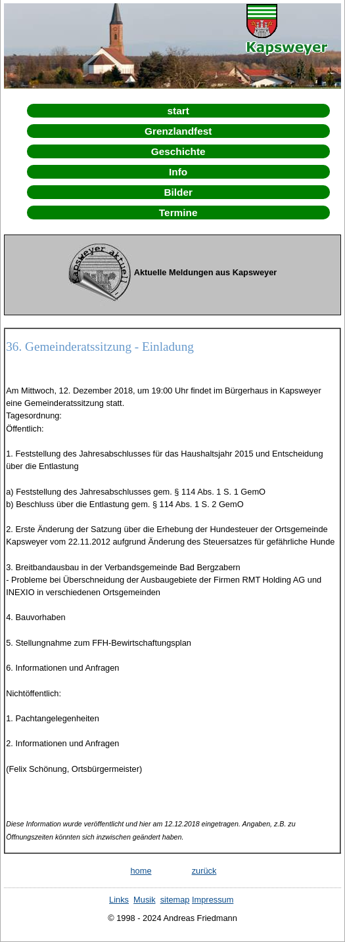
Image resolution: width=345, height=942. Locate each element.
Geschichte (178, 151)
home (140, 871)
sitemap (175, 900)
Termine (178, 212)
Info (178, 171)
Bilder (178, 192)
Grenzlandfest (178, 131)
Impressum (212, 900)
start (178, 110)
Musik (144, 900)
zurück (204, 871)
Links (119, 900)
